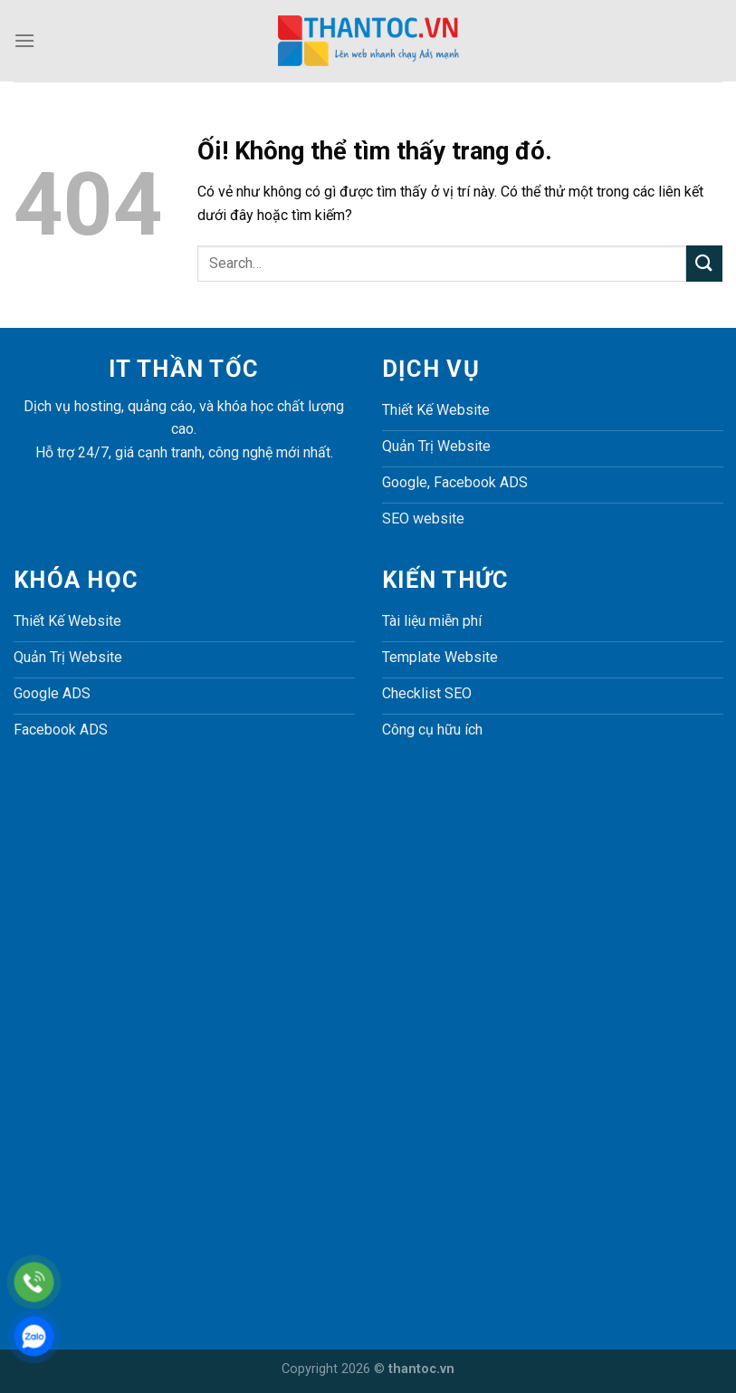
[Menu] (24, 40)
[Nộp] (704, 263)
